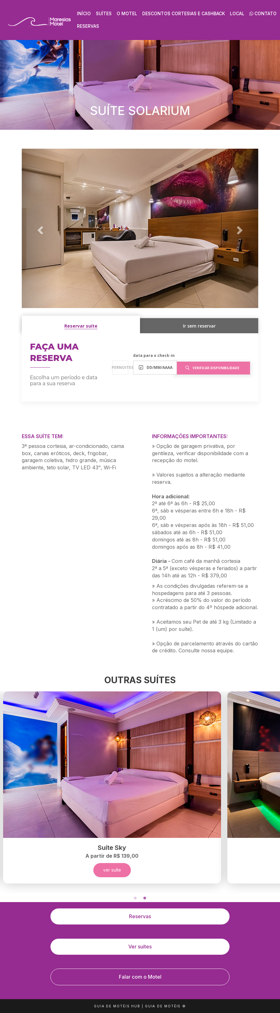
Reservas (88, 26)
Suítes (104, 13)
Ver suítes (140, 946)
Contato (263, 13)
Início (84, 13)
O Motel (127, 13)
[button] (39, 228)
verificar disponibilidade (212, 368)
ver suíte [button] (112, 870)
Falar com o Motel (140, 977)
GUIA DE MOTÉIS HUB (117, 1006)
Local (237, 13)
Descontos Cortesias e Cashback (183, 13)
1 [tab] (135, 898)
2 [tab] (145, 898)
